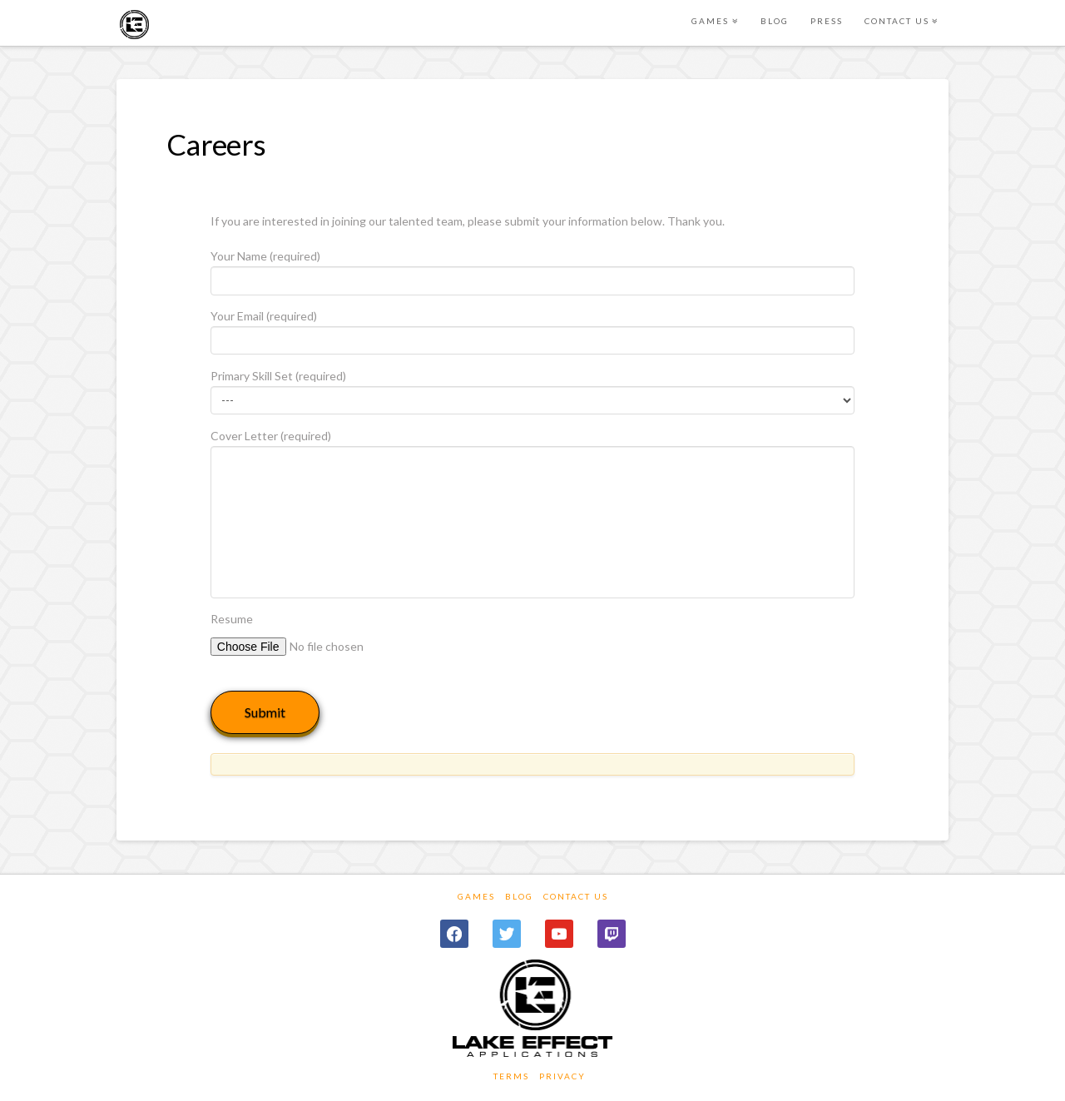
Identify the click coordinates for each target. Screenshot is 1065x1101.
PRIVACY (562, 1076)
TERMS (511, 1076)
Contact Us (575, 896)
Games (476, 896)
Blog (519, 896)
